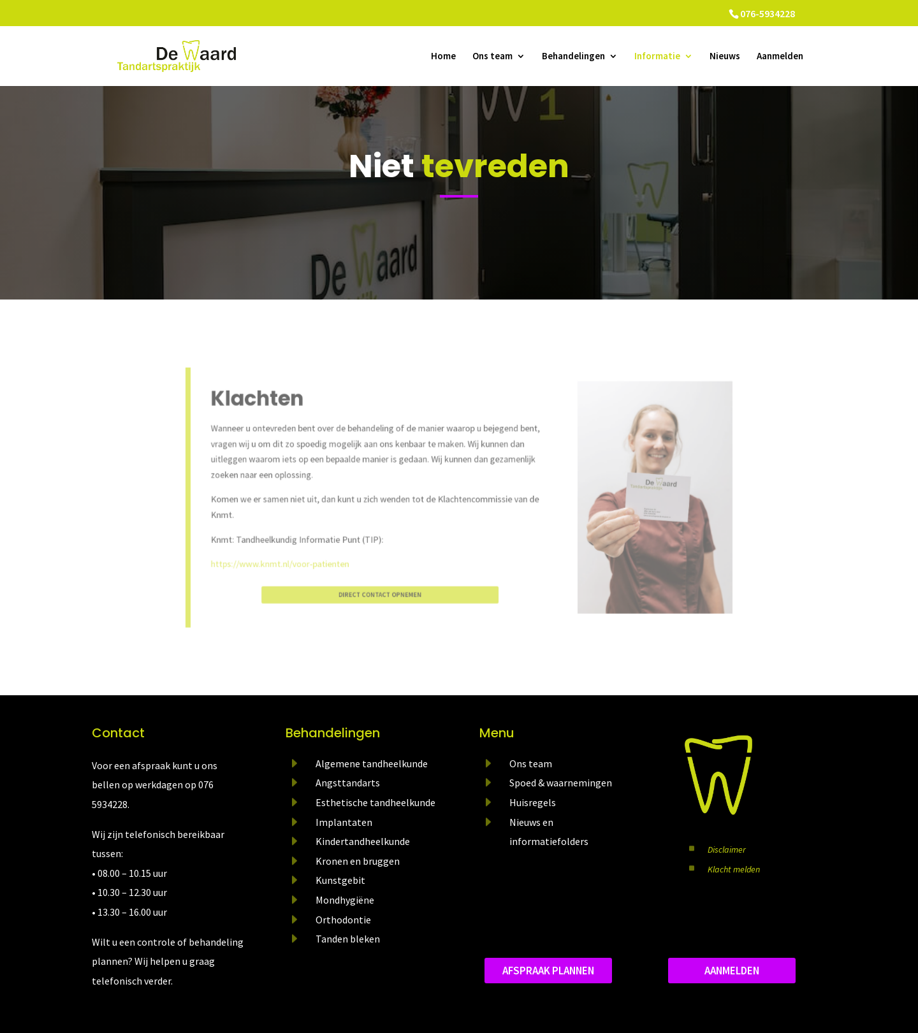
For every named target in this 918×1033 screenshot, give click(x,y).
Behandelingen (573, 57)
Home (443, 57)
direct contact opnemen (389, 582)
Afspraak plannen (548, 971)
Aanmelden (780, 57)
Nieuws (725, 57)
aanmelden (731, 971)
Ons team (492, 57)
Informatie (657, 57)
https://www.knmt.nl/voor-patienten (302, 556)
